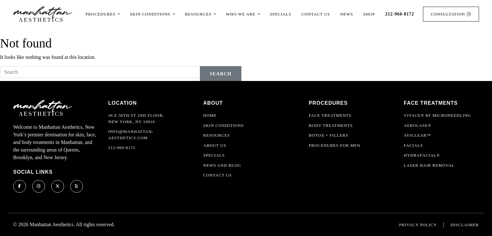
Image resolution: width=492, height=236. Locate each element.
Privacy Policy (418, 224)
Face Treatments (330, 115)
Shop (369, 14)
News (346, 14)
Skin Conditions (223, 125)
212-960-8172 (122, 147)
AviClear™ (417, 135)
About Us (214, 145)
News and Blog (222, 165)
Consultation (451, 14)
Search (221, 73)
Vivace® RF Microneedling (437, 115)
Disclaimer (464, 224)
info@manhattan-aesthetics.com (131, 134)
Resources (216, 135)
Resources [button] (199, 14)
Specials (280, 14)
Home (210, 115)
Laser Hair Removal (429, 165)
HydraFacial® (422, 155)
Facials (413, 145)
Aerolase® (417, 125)
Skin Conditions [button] (151, 14)
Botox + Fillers (328, 135)
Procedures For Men (335, 145)
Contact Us (316, 14)
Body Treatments (331, 125)
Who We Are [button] (241, 14)
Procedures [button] (101, 14)
